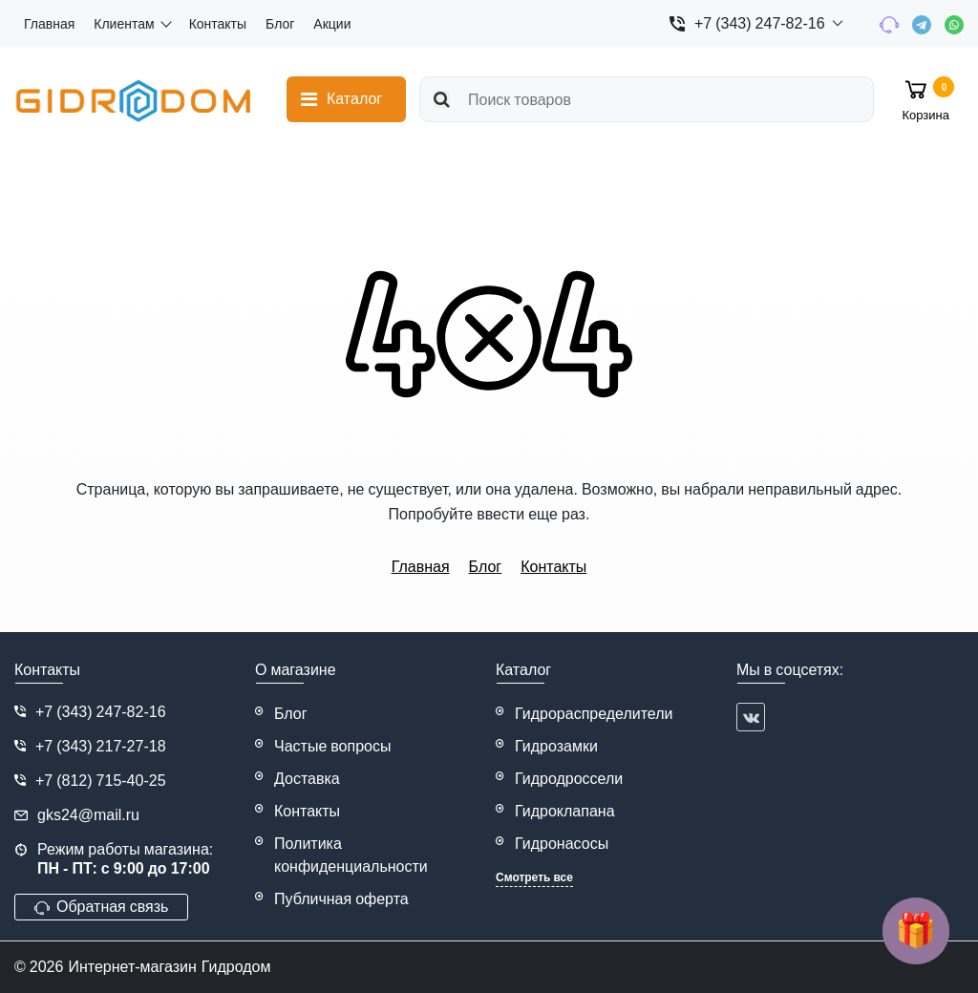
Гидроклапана (565, 811)
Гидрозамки (556, 746)
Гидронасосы (561, 844)
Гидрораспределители (594, 714)
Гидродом (236, 967)
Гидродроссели (569, 779)
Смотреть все (534, 877)
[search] (646, 99)
